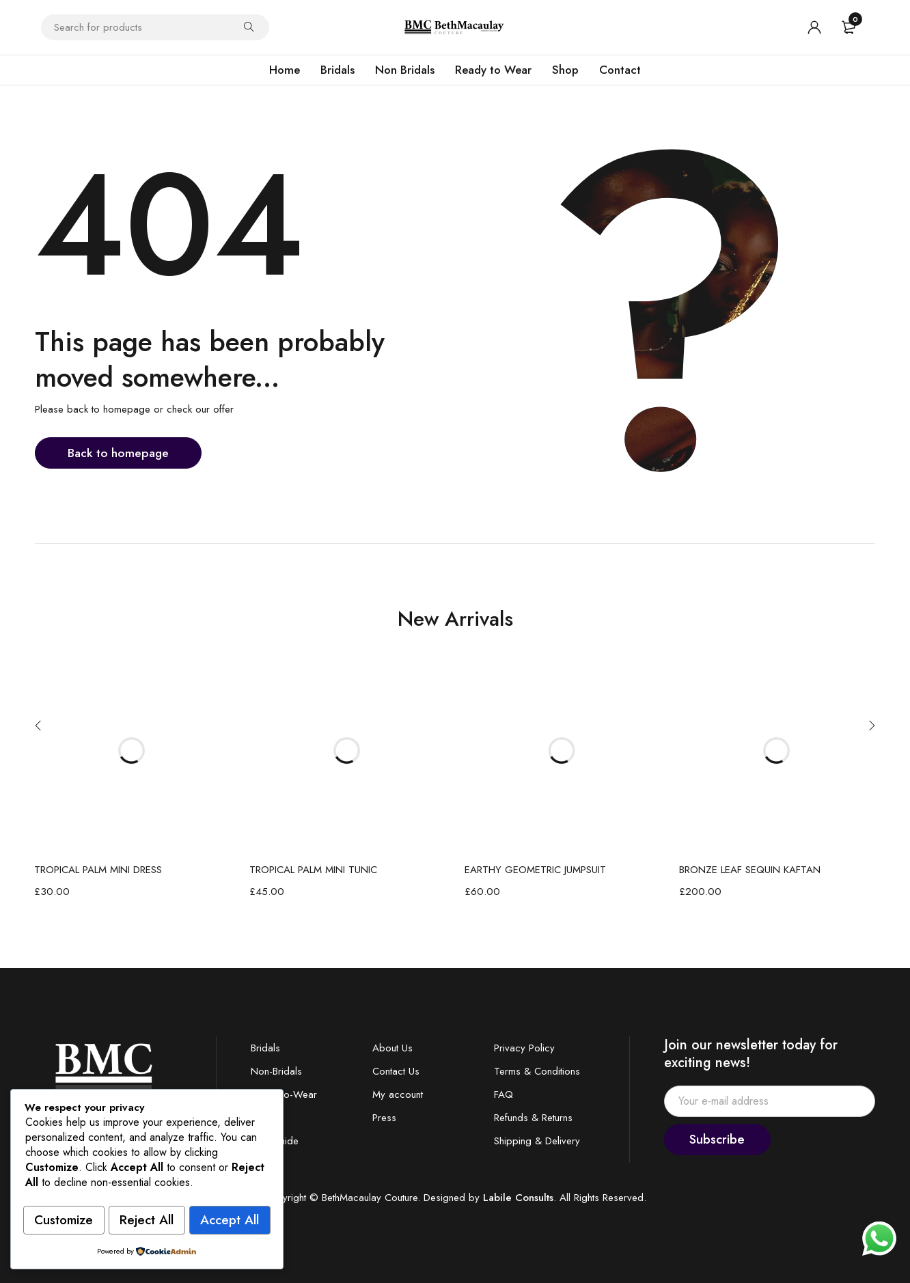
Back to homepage (120, 453)
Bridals (265, 1048)
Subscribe (722, 1139)
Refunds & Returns (533, 1117)
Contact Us (395, 1071)
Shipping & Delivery (537, 1140)
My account (397, 1094)
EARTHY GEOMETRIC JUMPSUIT (535, 869)
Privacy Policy (524, 1048)
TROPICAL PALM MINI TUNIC (313, 869)
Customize (85, 1189)
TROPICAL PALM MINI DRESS (98, 869)
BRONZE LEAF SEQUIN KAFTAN (750, 869)
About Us (392, 1048)
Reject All (211, 1189)
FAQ (503, 1094)
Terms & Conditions (537, 1071)
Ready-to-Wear (284, 1094)
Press (384, 1117)
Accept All (146, 1220)
